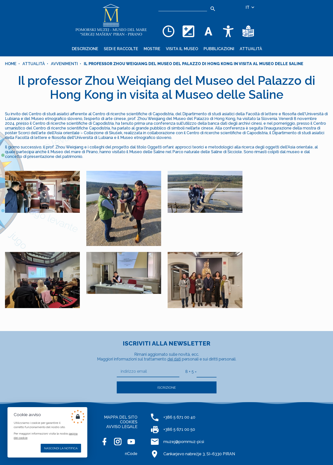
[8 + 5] (207, 371)
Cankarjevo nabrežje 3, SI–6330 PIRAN (199, 454)
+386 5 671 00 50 (179, 429)
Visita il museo (182, 48)
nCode (131, 453)
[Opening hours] (168, 31)
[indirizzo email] (148, 371)
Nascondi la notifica (61, 448)
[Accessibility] (228, 31)
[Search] (212, 9)
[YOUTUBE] (131, 441)
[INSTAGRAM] (117, 441)
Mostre (152, 48)
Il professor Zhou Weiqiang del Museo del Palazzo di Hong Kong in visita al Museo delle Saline (193, 63)
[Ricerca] (182, 7)
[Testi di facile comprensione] (248, 31)
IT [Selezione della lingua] (250, 7)
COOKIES (128, 422)
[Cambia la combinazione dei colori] (188, 31)
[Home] (111, 20)
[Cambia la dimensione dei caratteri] (208, 31)
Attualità (251, 48)
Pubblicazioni (219, 48)
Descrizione (85, 48)
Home (10, 63)
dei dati (174, 359)
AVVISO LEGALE (121, 426)
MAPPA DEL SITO (120, 417)
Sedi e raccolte (121, 48)
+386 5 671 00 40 (179, 417)
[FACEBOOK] (104, 441)
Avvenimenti (64, 63)
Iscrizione (166, 387)
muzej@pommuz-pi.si (183, 441)
